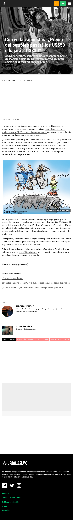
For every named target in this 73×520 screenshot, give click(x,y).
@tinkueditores (32, 311)
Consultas (6, 510)
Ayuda (4, 506)
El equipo (5, 494)
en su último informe (28, 252)
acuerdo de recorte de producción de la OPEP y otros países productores (33, 130)
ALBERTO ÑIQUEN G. (10, 81)
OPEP (46, 340)
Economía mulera (25, 81)
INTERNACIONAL (34, 340)
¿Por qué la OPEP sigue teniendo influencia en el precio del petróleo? (32, 287)
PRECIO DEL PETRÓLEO (60, 340)
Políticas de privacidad (10, 502)
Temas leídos (9, 340)
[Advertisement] (36, 361)
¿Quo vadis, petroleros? (12, 278)
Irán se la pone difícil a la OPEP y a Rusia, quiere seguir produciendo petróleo (36, 283)
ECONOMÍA (21, 340)
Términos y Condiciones (11, 498)
